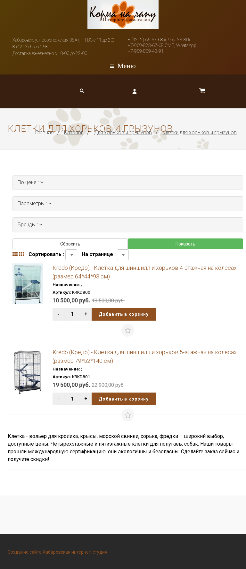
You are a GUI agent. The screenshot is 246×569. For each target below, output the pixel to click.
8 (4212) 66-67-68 (145, 39)
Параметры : (34, 203)
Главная (44, 132)
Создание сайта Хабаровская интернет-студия (57, 552)
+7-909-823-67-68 (146, 45)
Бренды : (30, 225)
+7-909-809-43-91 (146, 51)
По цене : (30, 182)
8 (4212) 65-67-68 (30, 46)
